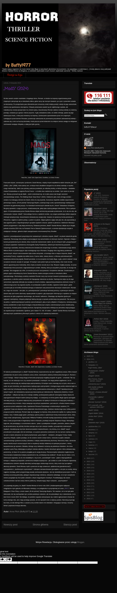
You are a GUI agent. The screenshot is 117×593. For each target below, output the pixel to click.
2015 (89, 483)
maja (90, 442)
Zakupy (90, 419)
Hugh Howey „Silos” (95, 368)
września (91, 430)
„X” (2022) (97, 193)
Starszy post (70, 524)
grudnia (91, 362)
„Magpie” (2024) (93, 376)
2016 (89, 480)
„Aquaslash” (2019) (100, 208)
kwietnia (91, 445)
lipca (90, 436)
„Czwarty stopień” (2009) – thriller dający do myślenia (103, 302)
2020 (89, 467)
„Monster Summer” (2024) (97, 402)
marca (90, 448)
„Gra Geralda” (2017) (101, 255)
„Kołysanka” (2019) (100, 270)
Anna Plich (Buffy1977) (95, 148)
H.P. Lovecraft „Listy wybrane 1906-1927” (96, 406)
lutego (90, 451)
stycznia (91, 454)
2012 (89, 492)
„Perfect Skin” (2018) (101, 319)
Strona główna (40, 524)
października (93, 426)
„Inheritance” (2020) (100, 286)
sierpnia (91, 433)
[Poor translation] (8, 559)
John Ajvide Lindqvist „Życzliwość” (95, 388)
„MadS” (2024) (93, 410)
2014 (89, 486)
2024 (89, 359)
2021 (89, 464)
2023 (89, 458)
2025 (89, 356)
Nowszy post (10, 524)
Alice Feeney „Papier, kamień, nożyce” (95, 380)
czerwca (91, 439)
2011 (89, 495)
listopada (91, 365)
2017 (89, 477)
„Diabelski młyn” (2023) (96, 423)
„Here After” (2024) (100, 239)
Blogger (80, 542)
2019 (89, 471)
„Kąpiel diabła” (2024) (95, 413)
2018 (89, 474)
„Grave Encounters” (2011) (103, 334)
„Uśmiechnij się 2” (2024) (97, 384)
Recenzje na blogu (14, 75)
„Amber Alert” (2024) (95, 416)
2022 (89, 461)
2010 (89, 499)
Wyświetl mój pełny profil (92, 155)
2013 (89, 489)
